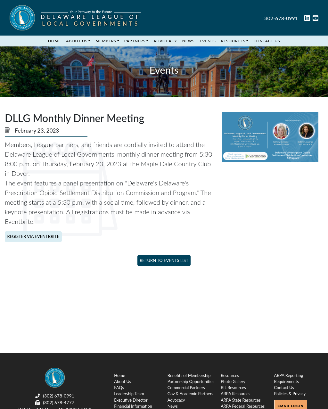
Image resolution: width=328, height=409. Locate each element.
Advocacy (165, 40)
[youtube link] (315, 18)
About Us (76, 40)
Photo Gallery (233, 381)
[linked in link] (307, 18)
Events (208, 40)
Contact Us (266, 40)
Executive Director (130, 400)
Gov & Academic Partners (190, 393)
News (188, 40)
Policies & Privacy (290, 393)
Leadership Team (129, 393)
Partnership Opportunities (191, 381)
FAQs (119, 387)
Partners (135, 40)
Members (105, 40)
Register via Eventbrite (33, 236)
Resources (233, 40)
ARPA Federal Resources (243, 406)
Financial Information (133, 406)
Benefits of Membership (189, 375)
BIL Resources (233, 387)
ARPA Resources (235, 393)
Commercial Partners (186, 387)
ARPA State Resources (240, 400)
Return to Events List (164, 260)
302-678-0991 (281, 18)
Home (54, 40)
